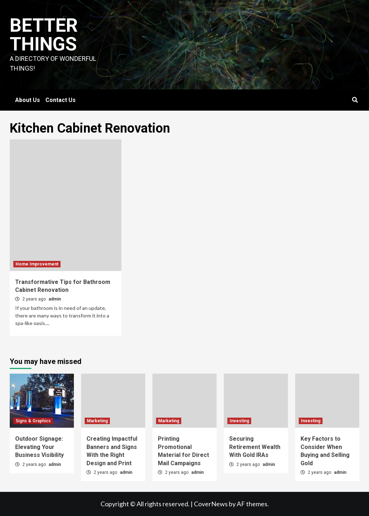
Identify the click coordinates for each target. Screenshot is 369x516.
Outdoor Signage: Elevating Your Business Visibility (39, 446)
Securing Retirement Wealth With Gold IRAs (254, 446)
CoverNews (211, 504)
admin (55, 299)
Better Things (44, 34)
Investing (239, 420)
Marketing (97, 420)
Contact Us (60, 100)
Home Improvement (36, 264)
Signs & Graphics (33, 420)
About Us (27, 100)
